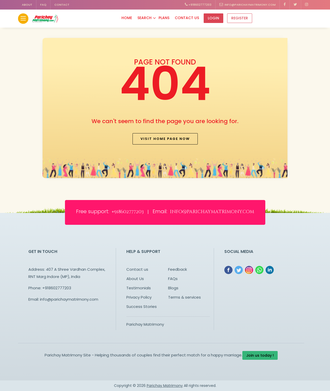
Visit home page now (165, 138)
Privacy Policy (139, 297)
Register (239, 18)
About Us (135, 278)
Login (213, 18)
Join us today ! (260, 355)
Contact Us (187, 17)
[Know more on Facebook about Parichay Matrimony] (285, 5)
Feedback (177, 269)
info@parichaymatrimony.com (247, 5)
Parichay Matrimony (145, 324)
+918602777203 (198, 5)
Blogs (173, 288)
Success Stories (141, 306)
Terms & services (184, 297)
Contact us (137, 269)
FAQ (43, 5)
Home (126, 17)
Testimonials (138, 288)
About (27, 5)
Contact (61, 5)
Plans (164, 17)
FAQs (173, 278)
